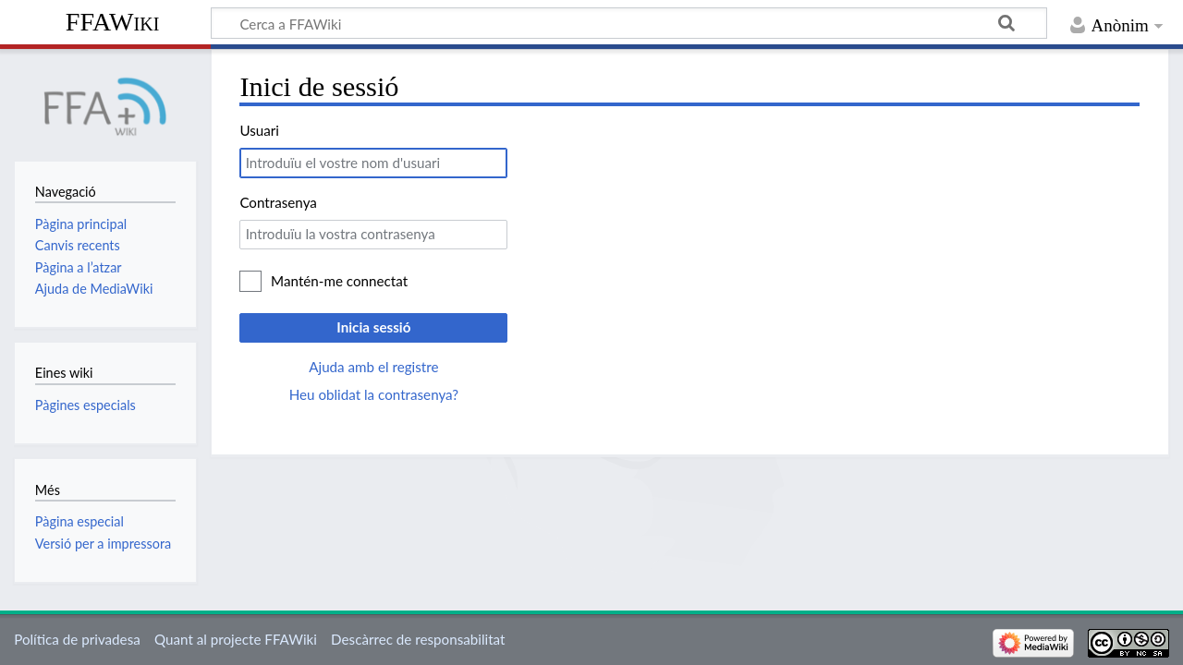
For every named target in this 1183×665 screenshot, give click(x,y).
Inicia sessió (373, 327)
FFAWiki (113, 21)
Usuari (259, 130)
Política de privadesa (77, 639)
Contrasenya (277, 202)
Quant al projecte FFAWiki (235, 639)
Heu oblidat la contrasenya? (373, 394)
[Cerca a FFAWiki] (629, 23)
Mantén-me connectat (339, 280)
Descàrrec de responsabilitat (418, 639)
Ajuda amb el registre (373, 366)
